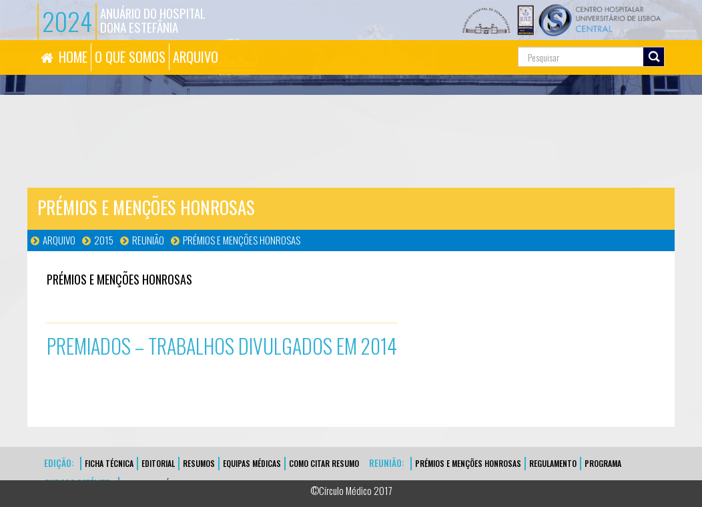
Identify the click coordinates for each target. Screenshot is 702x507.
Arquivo (59, 239)
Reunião (148, 239)
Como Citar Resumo (324, 463)
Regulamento (553, 463)
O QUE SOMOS (130, 57)
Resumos (199, 463)
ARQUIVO (195, 57)
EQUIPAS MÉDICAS (252, 463)
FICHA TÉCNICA (109, 463)
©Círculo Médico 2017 (351, 490)
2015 (103, 239)
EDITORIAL (158, 463)
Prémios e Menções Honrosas (241, 239)
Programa (603, 463)
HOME (73, 57)
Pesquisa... (469, 40)
